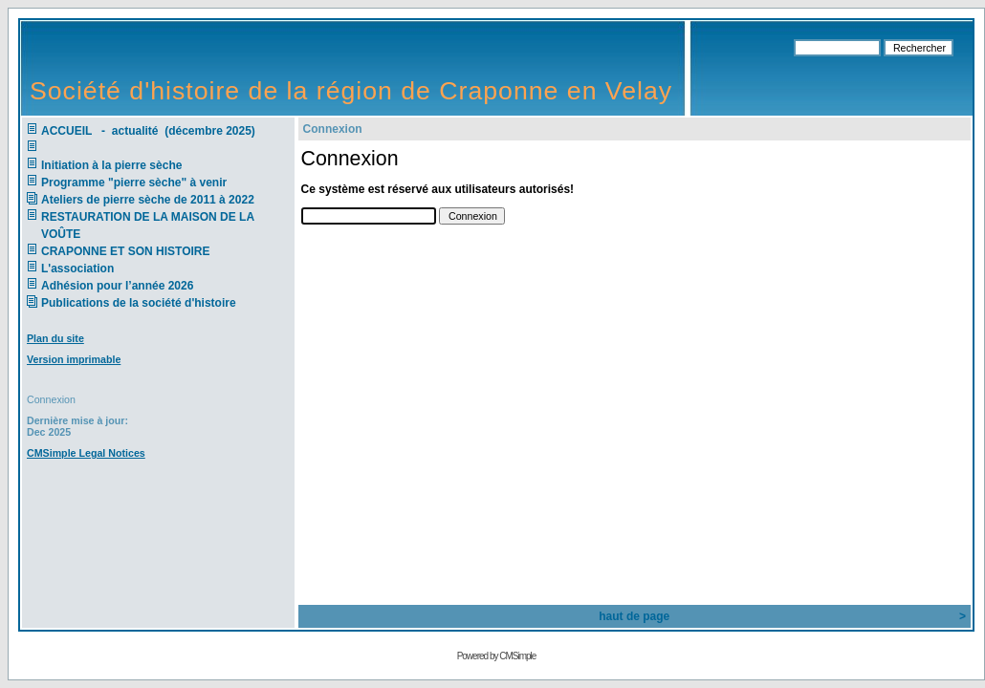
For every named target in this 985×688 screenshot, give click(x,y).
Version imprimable (73, 359)
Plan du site (55, 338)
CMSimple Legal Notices (86, 453)
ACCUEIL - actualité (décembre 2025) (149, 131)
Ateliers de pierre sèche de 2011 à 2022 (147, 199)
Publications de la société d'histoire (138, 303)
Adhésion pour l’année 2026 (117, 285)
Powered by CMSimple (496, 656)
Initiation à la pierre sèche (114, 165)
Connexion (51, 399)
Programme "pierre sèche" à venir (134, 182)
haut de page (634, 616)
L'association (77, 268)
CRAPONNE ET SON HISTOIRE (125, 251)
